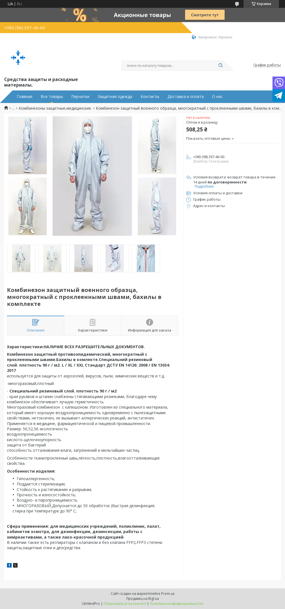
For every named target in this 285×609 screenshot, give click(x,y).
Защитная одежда (115, 97)
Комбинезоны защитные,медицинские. (55, 108)
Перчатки (80, 97)
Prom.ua (168, 593)
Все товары (52, 97)
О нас (217, 97)
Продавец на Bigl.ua (142, 598)
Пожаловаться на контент (125, 603)
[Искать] (220, 66)
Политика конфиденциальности (176, 603)
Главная (24, 97)
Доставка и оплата (186, 97)
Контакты (150, 97)
